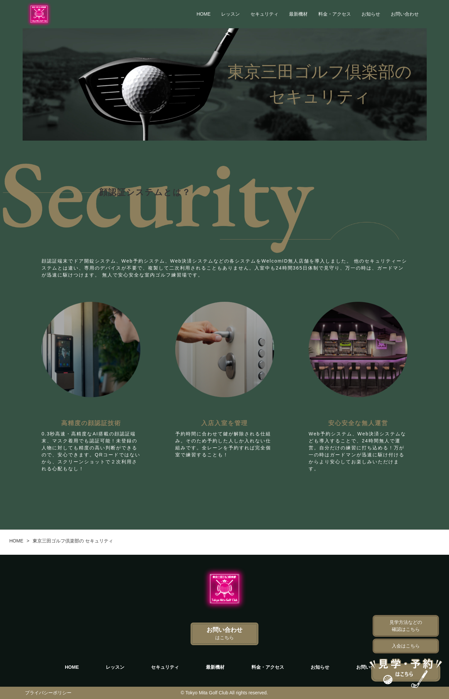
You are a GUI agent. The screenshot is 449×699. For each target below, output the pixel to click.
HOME (204, 14)
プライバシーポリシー (48, 692)
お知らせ (371, 14)
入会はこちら (406, 645)
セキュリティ (264, 14)
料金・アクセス (334, 14)
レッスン (230, 14)
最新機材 (298, 14)
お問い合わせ (405, 14)
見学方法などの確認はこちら (405, 626)
